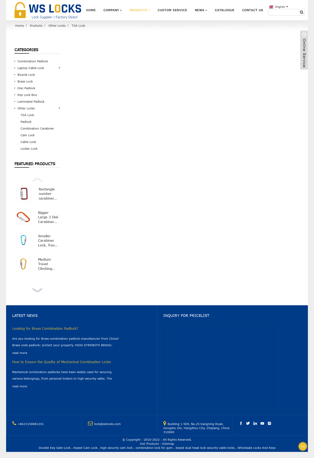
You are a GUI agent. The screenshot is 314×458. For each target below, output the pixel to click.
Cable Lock (28, 142)
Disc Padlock (26, 88)
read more (19, 353)
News (201, 10)
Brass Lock (25, 81)
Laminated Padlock (31, 101)
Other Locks (57, 25)
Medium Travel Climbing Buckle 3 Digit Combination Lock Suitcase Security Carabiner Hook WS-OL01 (48, 264)
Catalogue (224, 10)
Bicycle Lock (26, 74)
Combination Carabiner (37, 128)
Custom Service (172, 10)
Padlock (26, 121)
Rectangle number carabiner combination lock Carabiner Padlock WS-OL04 (49, 194)
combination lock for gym (154, 447)
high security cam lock (116, 447)
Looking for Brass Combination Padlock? (45, 328)
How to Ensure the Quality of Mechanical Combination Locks (61, 362)
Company (112, 10)
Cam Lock (28, 135)
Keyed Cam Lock (85, 447)
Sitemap (168, 443)
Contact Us (252, 10)
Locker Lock (29, 148)
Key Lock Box (27, 95)
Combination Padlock (33, 61)
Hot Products (149, 443)
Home (91, 10)
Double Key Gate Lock (54, 447)
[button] (37, 179)
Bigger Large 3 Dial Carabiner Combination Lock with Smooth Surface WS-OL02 (48, 217)
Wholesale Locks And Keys (257, 447)
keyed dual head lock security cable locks (205, 447)
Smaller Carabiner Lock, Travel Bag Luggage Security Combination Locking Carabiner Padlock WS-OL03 (48, 240)
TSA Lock (78, 25)
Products (140, 10)
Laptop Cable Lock (31, 68)
